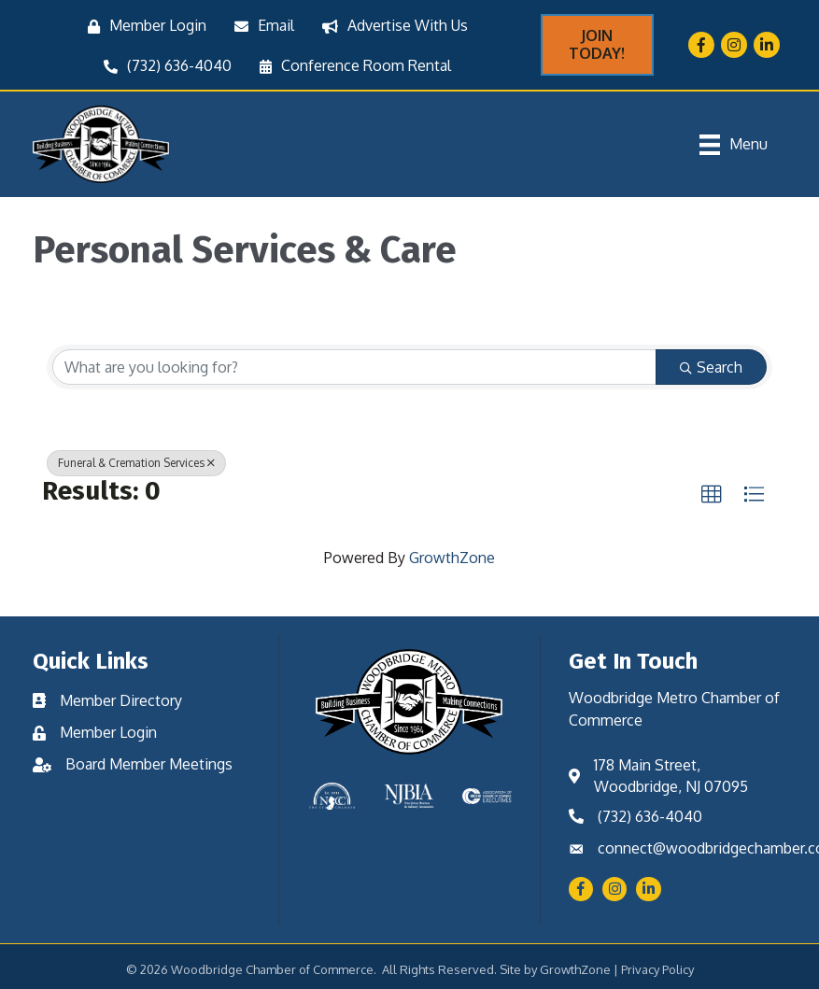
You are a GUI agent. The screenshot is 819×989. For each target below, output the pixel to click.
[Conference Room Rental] (350, 66)
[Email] (259, 25)
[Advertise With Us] (390, 25)
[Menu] (733, 144)
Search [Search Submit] (711, 367)
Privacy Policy (657, 969)
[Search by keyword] (354, 367)
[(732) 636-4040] (163, 66)
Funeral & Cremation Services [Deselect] (136, 463)
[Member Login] (142, 25)
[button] (711, 495)
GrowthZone (452, 557)
